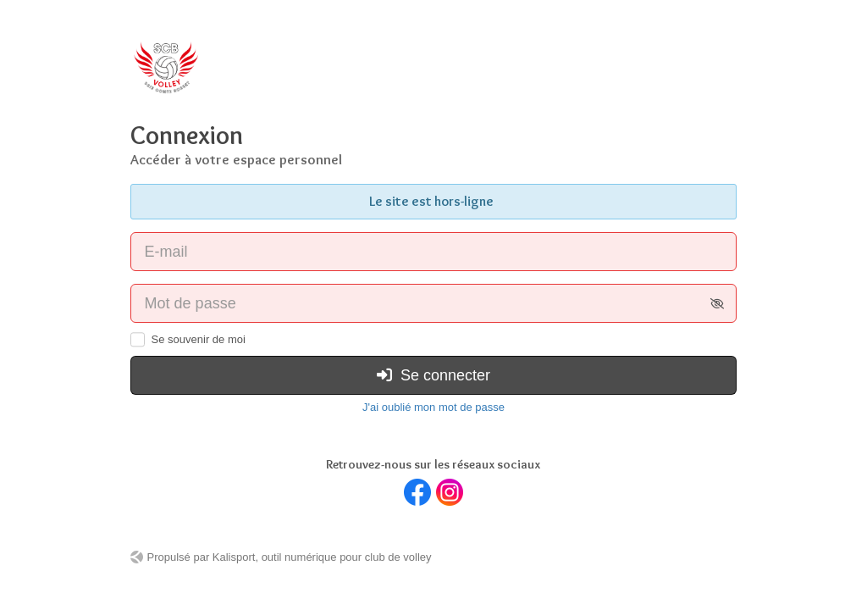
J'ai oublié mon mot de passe (433, 407)
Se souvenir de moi (199, 339)
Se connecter (433, 375)
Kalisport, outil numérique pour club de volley (322, 557)
